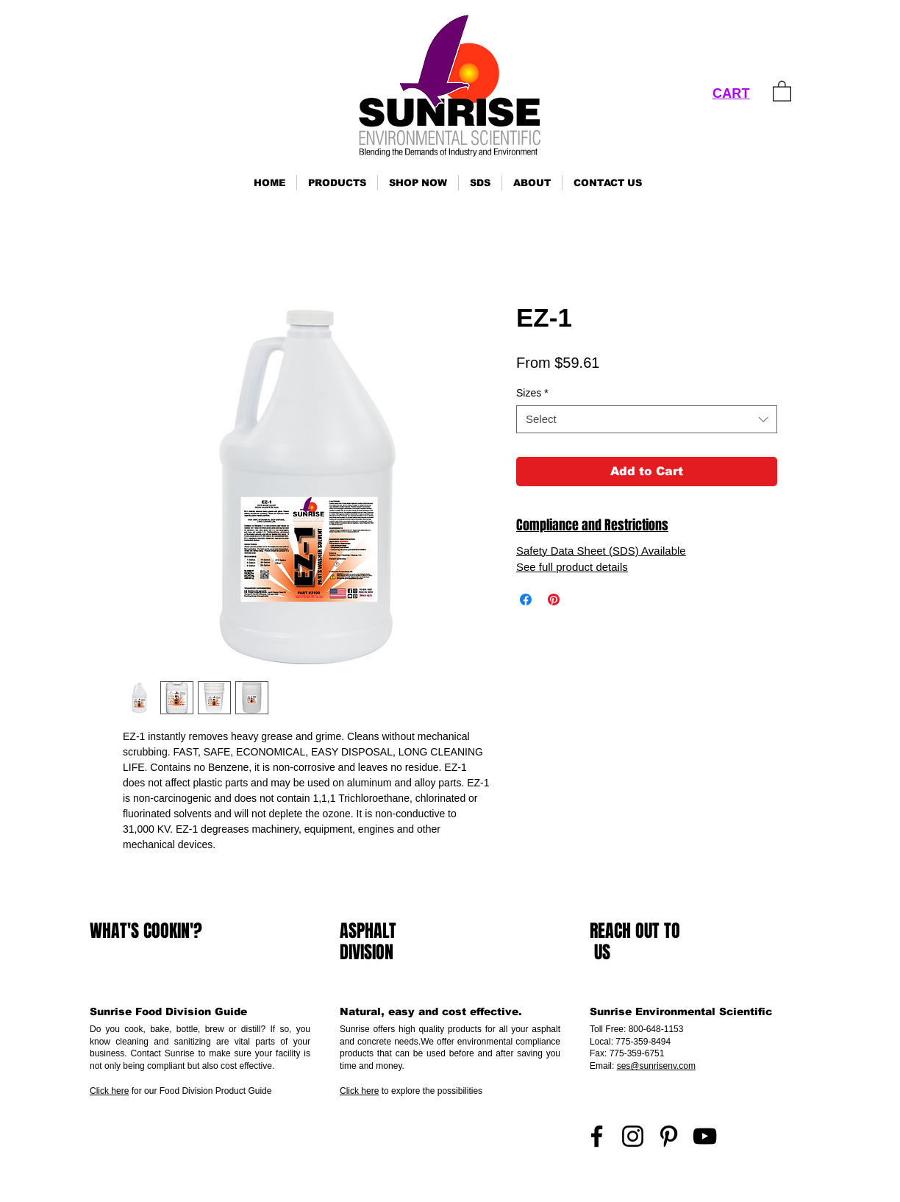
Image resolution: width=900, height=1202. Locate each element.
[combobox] (646, 419)
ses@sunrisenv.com (656, 1066)
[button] (337, 183)
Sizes (532, 393)
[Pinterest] (668, 1136)
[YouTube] (704, 1136)
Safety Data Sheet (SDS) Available (601, 550)
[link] (782, 90)
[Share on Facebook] (526, 599)
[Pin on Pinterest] (553, 599)
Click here (109, 1091)
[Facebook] (596, 1136)
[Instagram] (632, 1136)
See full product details (572, 567)
